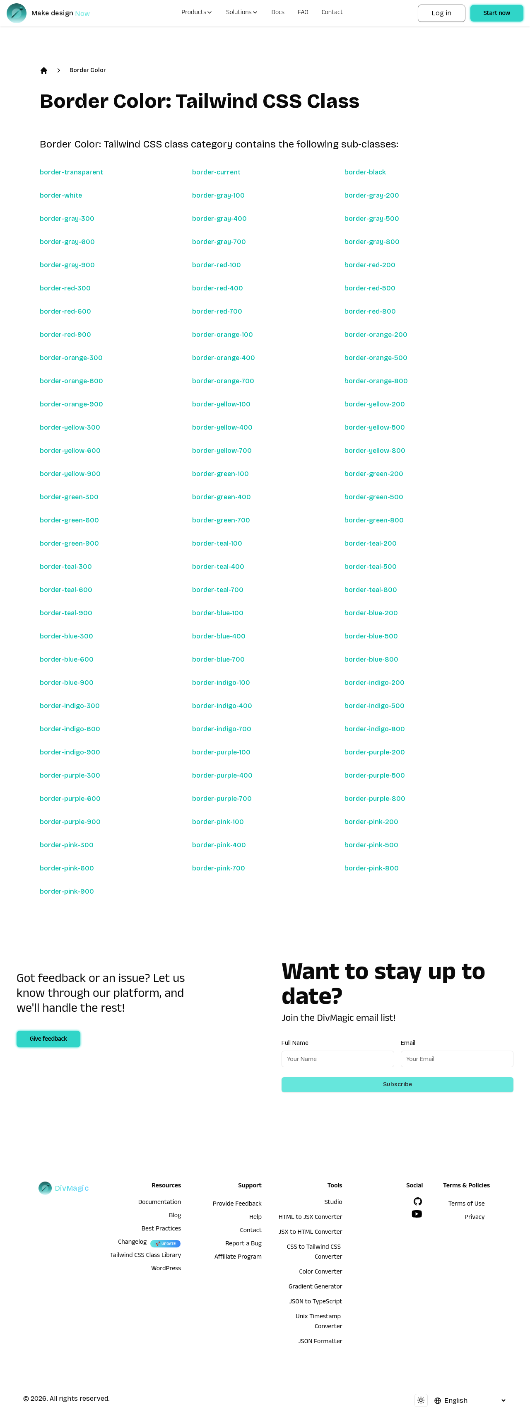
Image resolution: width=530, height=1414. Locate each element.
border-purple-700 (222, 798)
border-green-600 (69, 520)
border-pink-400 (219, 845)
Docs (278, 13)
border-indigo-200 (374, 682)
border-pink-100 (218, 822)
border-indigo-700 (221, 729)
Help (255, 1218)
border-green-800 (374, 520)
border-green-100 (220, 474)
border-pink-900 (67, 891)
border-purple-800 (374, 798)
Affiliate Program (238, 1258)
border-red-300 (65, 288)
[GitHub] (418, 1201)
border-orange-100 (222, 334)
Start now (497, 14)
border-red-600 (65, 311)
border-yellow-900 (70, 474)
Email (408, 1043)
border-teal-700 (217, 590)
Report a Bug (243, 1245)
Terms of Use (466, 1205)
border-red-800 (370, 311)
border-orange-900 (71, 404)
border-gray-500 (371, 218)
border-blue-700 (218, 659)
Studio (333, 1203)
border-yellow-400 (222, 427)
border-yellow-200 (374, 404)
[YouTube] (417, 1214)
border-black (365, 172)
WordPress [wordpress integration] (166, 1269)
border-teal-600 (66, 590)
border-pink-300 (67, 845)
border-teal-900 (66, 613)
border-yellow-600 (70, 450)
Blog (175, 1216)
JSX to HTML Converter (310, 1233)
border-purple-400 (222, 775)
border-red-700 (217, 311)
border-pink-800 (371, 868)
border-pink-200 (371, 822)
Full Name (295, 1043)
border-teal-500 (370, 566)
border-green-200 (373, 474)
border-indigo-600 (70, 729)
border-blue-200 (371, 613)
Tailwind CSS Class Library (145, 1256)
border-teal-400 (218, 566)
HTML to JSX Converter (310, 1218)
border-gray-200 (371, 195)
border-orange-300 (71, 358)
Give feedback (48, 1040)
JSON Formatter (320, 1342)
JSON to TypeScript (315, 1303)
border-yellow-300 (70, 427)
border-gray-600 (67, 242)
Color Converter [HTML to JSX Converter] (320, 1273)
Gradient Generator (315, 1288)
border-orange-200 (375, 334)
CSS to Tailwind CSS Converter (314, 1253)
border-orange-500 (375, 358)
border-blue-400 (219, 636)
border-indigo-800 (374, 729)
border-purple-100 (221, 752)
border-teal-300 (66, 566)
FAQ (303, 13)
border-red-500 (369, 288)
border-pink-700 (218, 868)
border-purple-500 (374, 775)
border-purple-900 (70, 822)
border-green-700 (221, 520)
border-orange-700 (223, 381)
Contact (332, 13)
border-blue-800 (371, 659)
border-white (61, 195)
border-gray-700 (219, 242)
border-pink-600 (67, 868)
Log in (441, 13)
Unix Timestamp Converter (319, 1322)
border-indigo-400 (222, 706)
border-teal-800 (370, 590)
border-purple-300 (70, 775)
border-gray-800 (372, 242)
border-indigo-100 (221, 682)
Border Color (88, 70)
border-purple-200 (374, 752)
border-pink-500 (371, 845)
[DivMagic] (56, 13)
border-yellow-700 (222, 450)
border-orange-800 (376, 381)
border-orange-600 (71, 381)
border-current (216, 172)
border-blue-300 (66, 636)
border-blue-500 (371, 636)
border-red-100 (216, 265)
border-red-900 (65, 334)
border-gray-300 (67, 218)
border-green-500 (373, 497)
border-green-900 (69, 543)
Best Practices (161, 1230)
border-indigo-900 (70, 752)
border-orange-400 (223, 358)
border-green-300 (69, 497)
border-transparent (71, 172)
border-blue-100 (217, 613)
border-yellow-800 (374, 450)
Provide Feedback (237, 1205)
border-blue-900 (67, 682)
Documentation (159, 1203)
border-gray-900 (67, 265)
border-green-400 (221, 497)
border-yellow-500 (374, 427)
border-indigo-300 (70, 706)
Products (197, 13)
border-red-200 (369, 265)
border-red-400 (217, 288)
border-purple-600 (70, 798)
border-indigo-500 (374, 706)
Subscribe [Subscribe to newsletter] (397, 1084)
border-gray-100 (218, 195)
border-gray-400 (219, 218)
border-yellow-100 (221, 404)
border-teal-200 (370, 543)
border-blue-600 (67, 659)
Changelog (132, 1243)
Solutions (242, 13)
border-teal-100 (217, 543)
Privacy (475, 1218)
